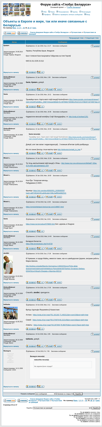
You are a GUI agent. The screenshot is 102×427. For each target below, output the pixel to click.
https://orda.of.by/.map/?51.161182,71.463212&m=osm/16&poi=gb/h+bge (60, 315)
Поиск (51, 12)
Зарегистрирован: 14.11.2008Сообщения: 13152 (13, 369)
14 (24, 28)
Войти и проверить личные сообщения (67, 14)
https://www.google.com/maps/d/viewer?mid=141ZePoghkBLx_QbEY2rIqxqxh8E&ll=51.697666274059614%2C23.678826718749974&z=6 (63, 138)
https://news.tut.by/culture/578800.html (40, 224)
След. (34, 28)
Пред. (14, 28)
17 (31, 28)
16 (28, 28)
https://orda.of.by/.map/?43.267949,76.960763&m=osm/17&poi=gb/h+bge (61, 325)
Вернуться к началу (11, 72)
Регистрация (85, 12)
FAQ (43, 12)
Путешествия (76, 32)
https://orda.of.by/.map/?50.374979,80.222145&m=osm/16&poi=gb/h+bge (60, 320)
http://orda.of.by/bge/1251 (78, 117)
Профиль (46, 14)
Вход (87, 14)
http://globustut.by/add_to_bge (69, 150)
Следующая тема (92, 38)
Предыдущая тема (76, 38)
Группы (74, 12)
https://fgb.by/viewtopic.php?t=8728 (39, 244)
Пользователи (62, 12)
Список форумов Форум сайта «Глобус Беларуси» (49, 32)
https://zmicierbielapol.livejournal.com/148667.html (45, 207)
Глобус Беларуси (73, 7)
